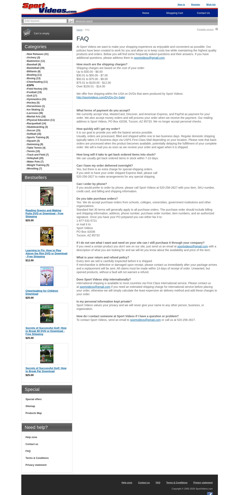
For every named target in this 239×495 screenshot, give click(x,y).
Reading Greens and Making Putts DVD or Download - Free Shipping (44, 213)
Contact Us (203, 13)
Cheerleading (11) (37, 81)
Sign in (181, 4)
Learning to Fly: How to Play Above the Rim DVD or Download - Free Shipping (46, 253)
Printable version (205, 29)
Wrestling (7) (34, 168)
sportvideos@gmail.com (149, 57)
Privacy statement (36, 465)
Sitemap (30, 406)
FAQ (28, 451)
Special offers (34, 399)
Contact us (32, 444)
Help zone (31, 437)
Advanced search (84, 21)
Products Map (34, 413)
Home (80, 30)
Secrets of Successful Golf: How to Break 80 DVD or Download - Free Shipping (46, 331)
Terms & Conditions (37, 458)
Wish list (210, 4)
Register (195, 4)
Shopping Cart (174, 13)
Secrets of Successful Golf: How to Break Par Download (46, 370)
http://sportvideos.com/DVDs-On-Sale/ (101, 97)
